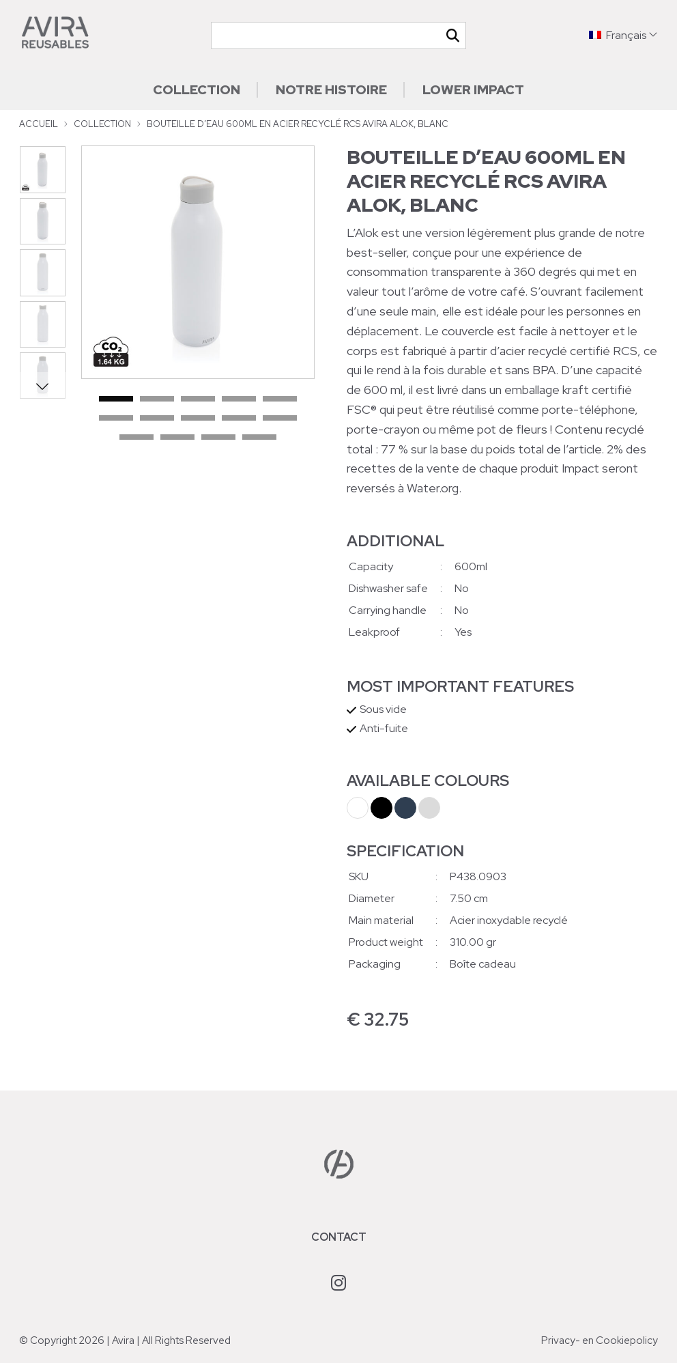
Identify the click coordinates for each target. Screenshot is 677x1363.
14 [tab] (259, 437)
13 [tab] (218, 437)
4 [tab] (239, 399)
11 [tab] (136, 437)
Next (42, 385)
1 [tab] (116, 399)
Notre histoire (331, 89)
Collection (196, 89)
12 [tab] (177, 437)
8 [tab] (198, 418)
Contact (338, 1237)
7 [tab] (157, 418)
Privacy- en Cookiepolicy (599, 1340)
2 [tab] (157, 399)
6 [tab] (116, 418)
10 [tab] (280, 418)
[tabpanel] (198, 262)
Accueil (38, 124)
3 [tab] (198, 399)
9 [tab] (239, 418)
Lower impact (473, 89)
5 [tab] (280, 399)
